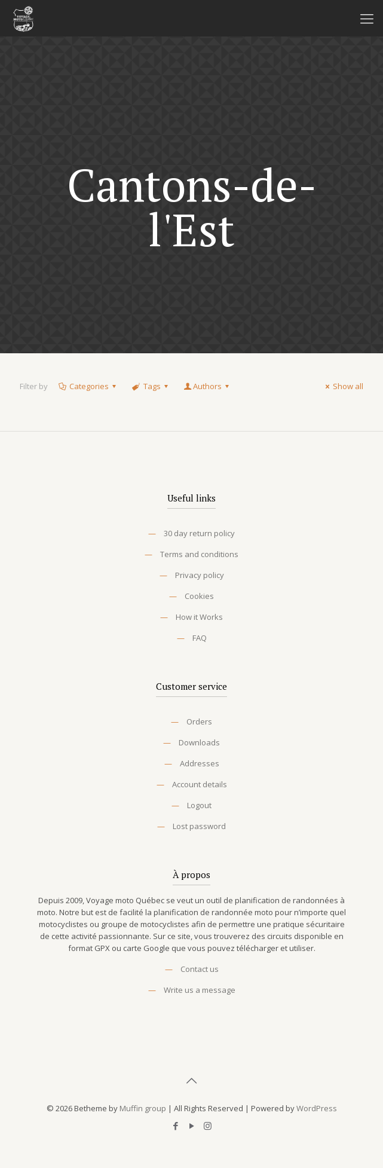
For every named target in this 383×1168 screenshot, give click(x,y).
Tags (150, 386)
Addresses (199, 763)
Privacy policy (199, 575)
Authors (207, 386)
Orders (199, 721)
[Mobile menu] (367, 18)
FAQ (199, 637)
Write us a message (199, 989)
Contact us (199, 969)
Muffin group (143, 1108)
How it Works (199, 616)
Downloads (199, 742)
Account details (199, 784)
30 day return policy (199, 533)
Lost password (199, 826)
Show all (342, 386)
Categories (88, 386)
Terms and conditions (199, 554)
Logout (199, 805)
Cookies (199, 596)
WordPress (316, 1108)
